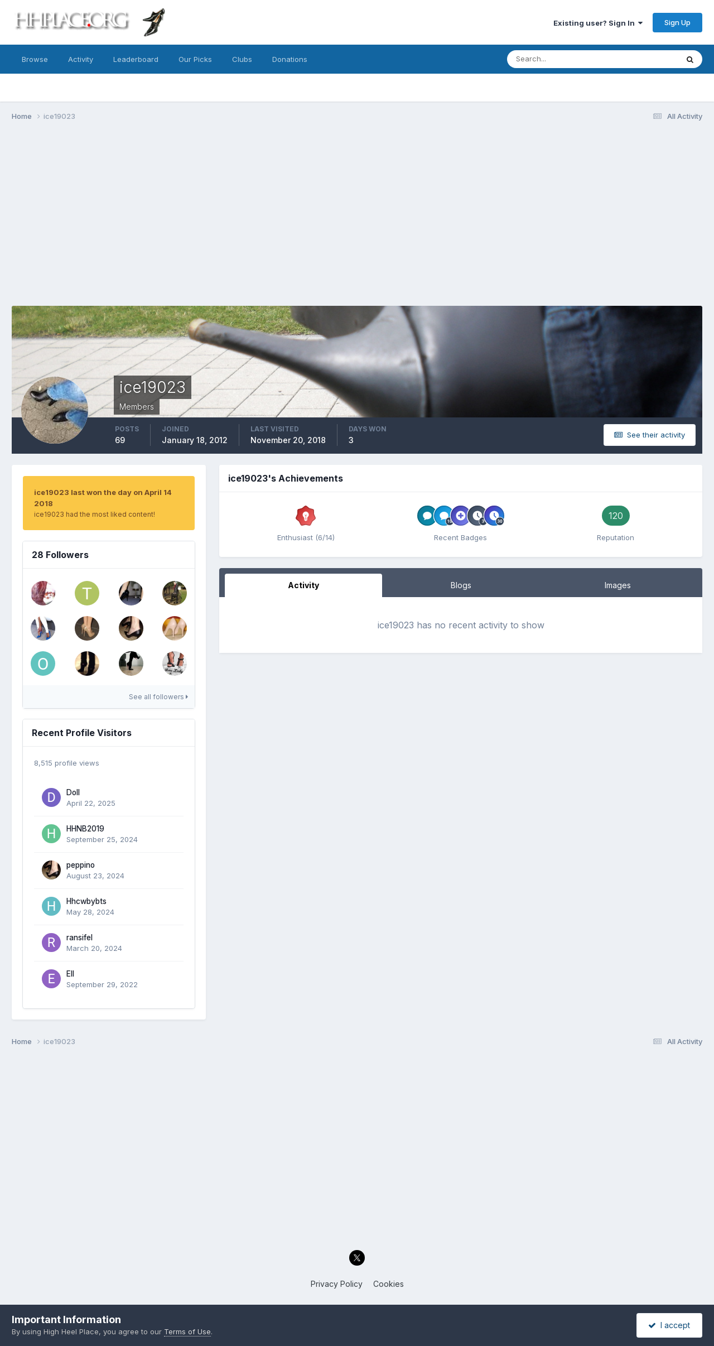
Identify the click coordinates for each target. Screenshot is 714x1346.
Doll (73, 792)
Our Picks (195, 59)
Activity (80, 59)
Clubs (242, 59)
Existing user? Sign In (598, 22)
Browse (35, 59)
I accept (669, 1325)
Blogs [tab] (461, 585)
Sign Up (677, 22)
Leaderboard (135, 59)
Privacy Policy (337, 1284)
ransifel (79, 937)
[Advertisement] (357, 216)
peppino (80, 865)
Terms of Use (187, 1331)
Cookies (388, 1284)
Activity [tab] (303, 585)
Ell (70, 973)
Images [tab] (618, 585)
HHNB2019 (85, 828)
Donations (289, 59)
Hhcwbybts (86, 901)
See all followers (158, 697)
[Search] (556, 59)
